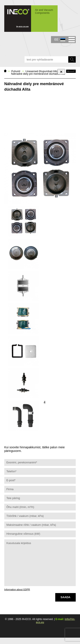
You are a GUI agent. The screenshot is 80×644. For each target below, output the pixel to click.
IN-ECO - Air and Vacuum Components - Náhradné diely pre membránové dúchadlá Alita (31, 18)
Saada (65, 597)
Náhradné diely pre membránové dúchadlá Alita (38, 73)
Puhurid (15, 71)
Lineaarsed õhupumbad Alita (41, 71)
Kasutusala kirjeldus (40, 562)
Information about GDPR (17, 589)
